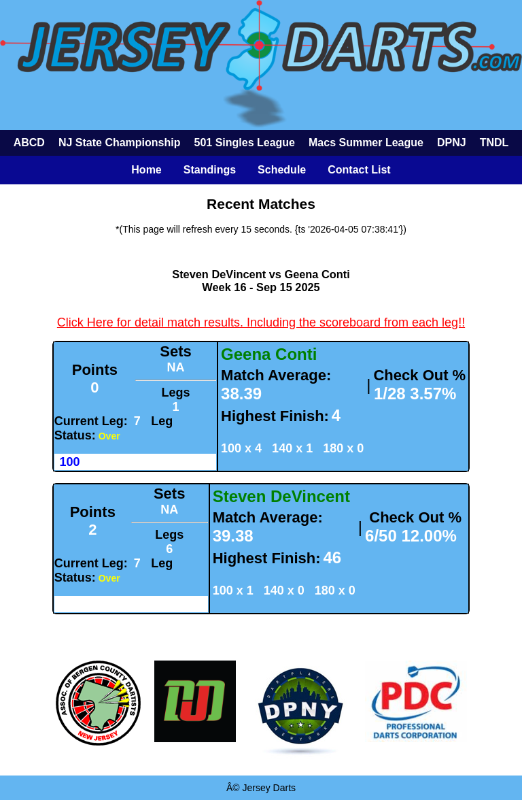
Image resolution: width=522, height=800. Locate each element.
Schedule (282, 170)
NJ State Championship (119, 142)
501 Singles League (244, 142)
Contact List (359, 170)
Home (146, 170)
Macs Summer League (366, 142)
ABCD (29, 142)
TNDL (494, 142)
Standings (210, 170)
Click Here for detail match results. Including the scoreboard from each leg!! (261, 322)
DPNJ (451, 142)
